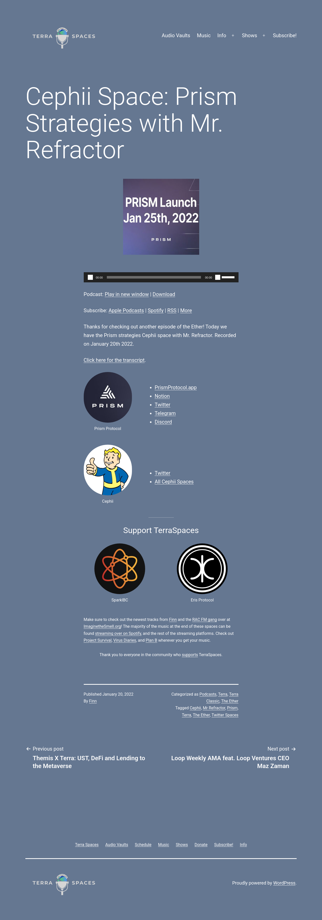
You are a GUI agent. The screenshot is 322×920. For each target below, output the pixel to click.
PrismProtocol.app (176, 387)
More (186, 310)
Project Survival (98, 640)
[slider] (154, 277)
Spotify (155, 310)
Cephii (195, 708)
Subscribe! (285, 35)
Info (221, 35)
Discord (163, 422)
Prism (232, 708)
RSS (171, 310)
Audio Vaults (176, 35)
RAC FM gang (204, 619)
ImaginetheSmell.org (102, 626)
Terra (223, 694)
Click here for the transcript (114, 360)
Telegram (165, 413)
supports (190, 654)
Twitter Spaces (225, 715)
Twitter (163, 405)
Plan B (151, 640)
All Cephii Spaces (174, 482)
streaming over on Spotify (118, 633)
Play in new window (127, 294)
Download (163, 294)
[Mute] (217, 277)
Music (204, 35)
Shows (249, 35)
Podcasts (207, 694)
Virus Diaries (124, 640)
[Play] (90, 277)
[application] (161, 277)
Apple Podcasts (126, 310)
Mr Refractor (214, 708)
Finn (173, 619)
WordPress (284, 883)
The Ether (230, 701)
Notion (162, 396)
